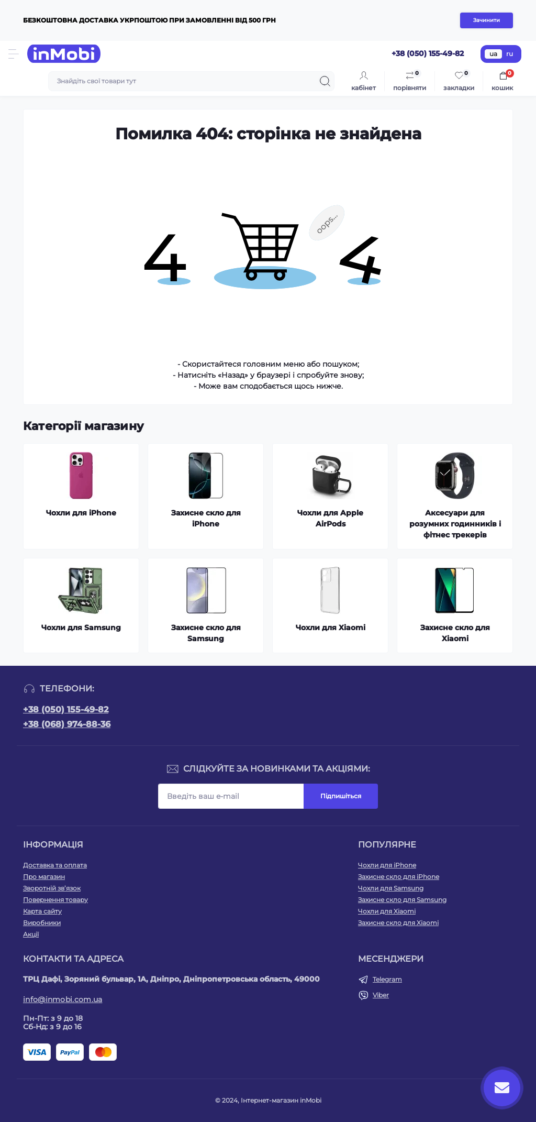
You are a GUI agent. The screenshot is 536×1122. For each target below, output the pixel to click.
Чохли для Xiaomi (387, 911)
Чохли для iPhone (387, 865)
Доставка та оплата (55, 865)
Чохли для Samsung (390, 888)
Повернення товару (55, 900)
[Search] (325, 81)
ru (509, 54)
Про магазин (44, 877)
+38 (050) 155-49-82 (65, 709)
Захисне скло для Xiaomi (398, 923)
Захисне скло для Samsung (402, 900)
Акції (31, 934)
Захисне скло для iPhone (398, 877)
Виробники (42, 923)
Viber (381, 995)
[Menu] (13, 54)
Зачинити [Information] (486, 20)
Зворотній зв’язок (52, 888)
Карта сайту (42, 911)
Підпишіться (340, 796)
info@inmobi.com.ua (62, 999)
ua (493, 54)
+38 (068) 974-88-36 (66, 724)
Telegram (387, 979)
